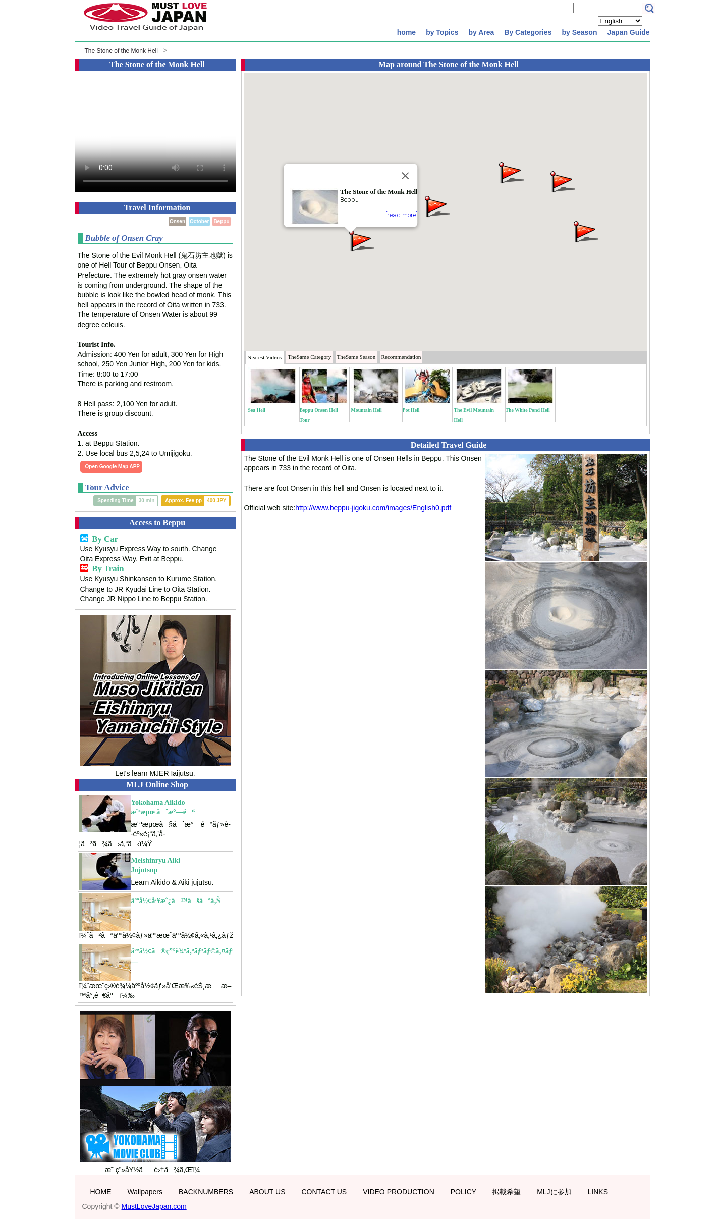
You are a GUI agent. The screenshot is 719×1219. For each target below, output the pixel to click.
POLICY (463, 1192)
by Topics (442, 32)
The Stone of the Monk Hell (121, 51)
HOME (101, 1192)
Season (356, 357)
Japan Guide (628, 32)
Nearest (264, 357)
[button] (361, 240)
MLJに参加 (554, 1192)
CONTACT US (324, 1192)
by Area (481, 32)
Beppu (221, 221)
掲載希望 (506, 1192)
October (199, 221)
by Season (579, 32)
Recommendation (401, 357)
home (406, 32)
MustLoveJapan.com (154, 1206)
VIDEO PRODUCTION (398, 1192)
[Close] (405, 176)
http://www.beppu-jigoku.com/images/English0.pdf (373, 508)
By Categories (527, 32)
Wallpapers (145, 1192)
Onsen (177, 221)
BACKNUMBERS (206, 1192)
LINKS (598, 1192)
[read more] (401, 215)
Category (309, 357)
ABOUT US (267, 1192)
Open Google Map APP (112, 466)
